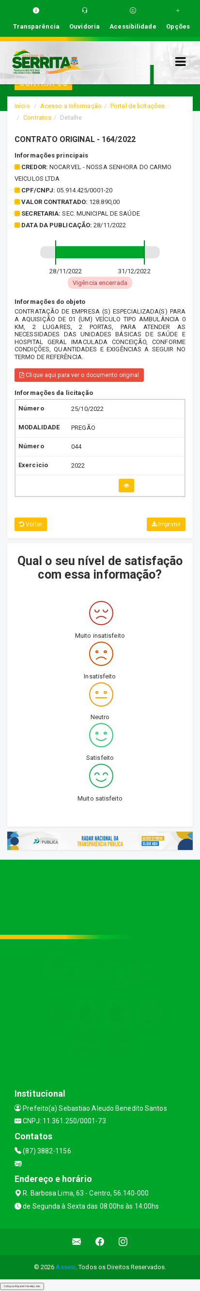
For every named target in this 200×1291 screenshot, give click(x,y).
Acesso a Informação (71, 106)
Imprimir (166, 524)
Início (22, 106)
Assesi (66, 1267)
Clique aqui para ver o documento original (79, 375)
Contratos (37, 117)
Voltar (30, 524)
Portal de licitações (137, 106)
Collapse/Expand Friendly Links (22, 1286)
